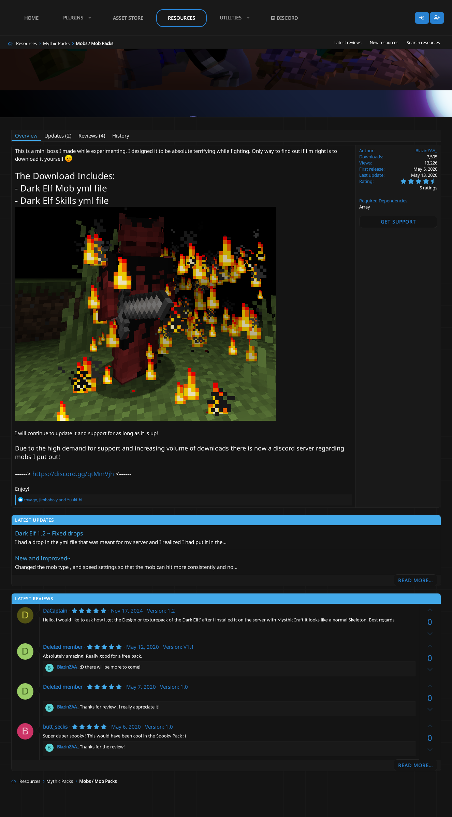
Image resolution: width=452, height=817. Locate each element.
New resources (384, 42)
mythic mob (189, 122)
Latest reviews (348, 42)
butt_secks (55, 726)
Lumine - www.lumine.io (420, 810)
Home (31, 18)
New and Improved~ (43, 558)
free (121, 122)
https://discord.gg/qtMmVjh (73, 474)
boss (106, 122)
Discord (284, 18)
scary (241, 122)
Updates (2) (58, 135)
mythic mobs (218, 122)
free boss (139, 122)
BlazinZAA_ (47, 121)
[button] (75, 18)
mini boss (163, 122)
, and (53, 500)
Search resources (423, 42)
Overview (26, 135)
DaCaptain (55, 610)
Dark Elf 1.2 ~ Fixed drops (49, 533)
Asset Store (128, 18)
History (120, 135)
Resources (181, 18)
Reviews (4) (91, 135)
